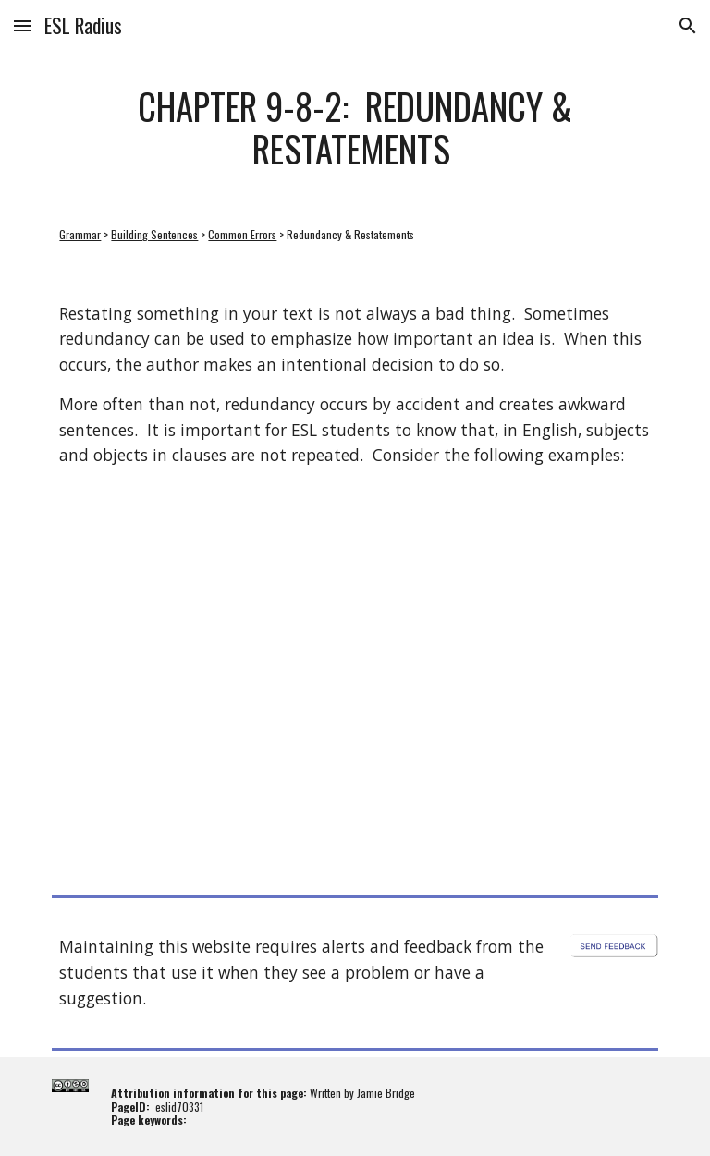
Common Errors (242, 234)
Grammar (80, 234)
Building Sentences (154, 234)
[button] (22, 25)
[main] (354, 127)
